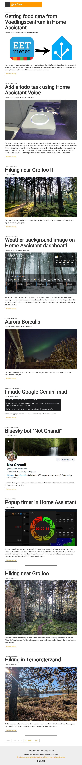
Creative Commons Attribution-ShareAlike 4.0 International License (41, 757)
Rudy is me (16, 4)
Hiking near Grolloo (27, 574)
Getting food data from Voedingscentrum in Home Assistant (35, 22)
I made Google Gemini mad (36, 392)
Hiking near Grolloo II (29, 170)
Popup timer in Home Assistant (40, 502)
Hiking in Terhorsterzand (33, 660)
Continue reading (11, 73)
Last (36, 740)
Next (29, 740)
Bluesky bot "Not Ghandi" (33, 431)
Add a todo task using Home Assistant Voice (37, 90)
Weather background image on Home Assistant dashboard (40, 243)
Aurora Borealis (22, 322)
